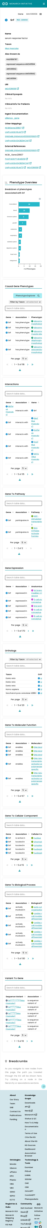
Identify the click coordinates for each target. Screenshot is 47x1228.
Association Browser (30, 1154)
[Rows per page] (24, 358)
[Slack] (40, 1222)
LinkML (28, 1175)
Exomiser (29, 1167)
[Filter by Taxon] (25, 302)
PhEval (28, 1171)
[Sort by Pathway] (41, 512)
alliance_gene (12, 118)
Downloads (30, 1103)
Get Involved (26, 1208)
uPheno (13, 1172)
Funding (13, 1119)
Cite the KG (30, 1137)
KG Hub (9, 1224)
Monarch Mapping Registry (10, 1218)
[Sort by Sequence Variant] (24, 996)
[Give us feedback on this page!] (43, 1086)
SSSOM (28, 1179)
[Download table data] (19, 370)
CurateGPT (30, 1195)
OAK (27, 1183)
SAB (11, 1107)
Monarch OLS (12, 1211)
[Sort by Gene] (12, 317)
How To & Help (31, 1122)
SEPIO (12, 1196)
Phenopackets (31, 1199)
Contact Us (15, 1111)
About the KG (31, 1141)
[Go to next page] (27, 364)
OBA (12, 1184)
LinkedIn (25, 1220)
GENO (12, 1192)
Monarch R (31, 1114)
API (27, 1106)
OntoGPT (29, 1191)
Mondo (13, 1164)
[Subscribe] (36, 1222)
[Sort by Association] (28, 317)
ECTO (12, 1199)
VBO (12, 1188)
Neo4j (28, 1110)
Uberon (13, 1168)
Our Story (14, 1099)
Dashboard (30, 1149)
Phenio (13, 1180)
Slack (24, 1212)
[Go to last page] (32, 364)
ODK (27, 1187)
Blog (24, 1216)
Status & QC (30, 1118)
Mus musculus (12, 48)
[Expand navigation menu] (44, 4)
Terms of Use (31, 1133)
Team (12, 1103)
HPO (12, 1176)
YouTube (26, 1224)
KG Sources (30, 1145)
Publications (15, 1115)
